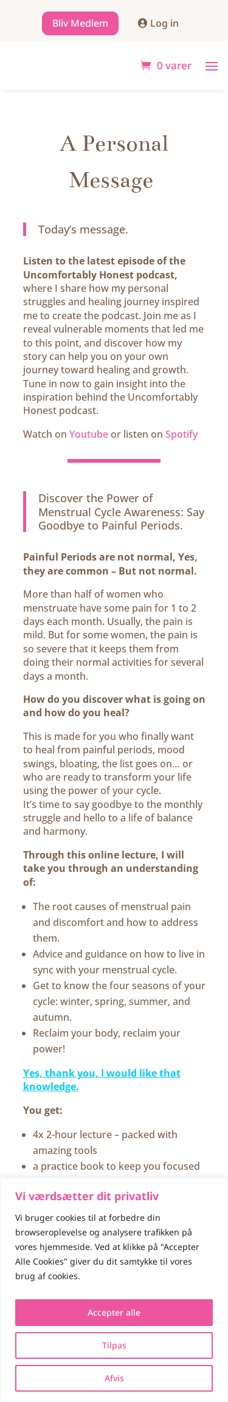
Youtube (88, 434)
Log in (164, 23)
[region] (114, 1290)
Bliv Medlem (80, 23)
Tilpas (114, 1345)
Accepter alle (114, 1312)
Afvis (114, 1378)
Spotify (181, 434)
